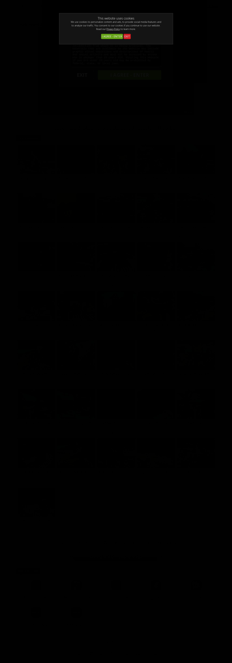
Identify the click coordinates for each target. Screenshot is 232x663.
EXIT (127, 36)
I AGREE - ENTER (112, 36)
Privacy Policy (113, 29)
